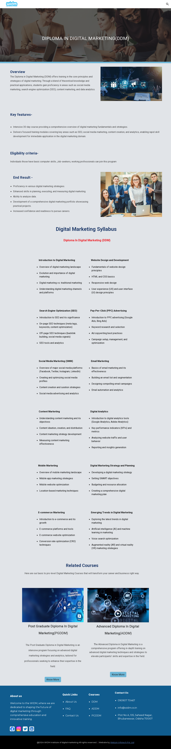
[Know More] (53, 679)
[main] (85, 36)
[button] (167, 4)
